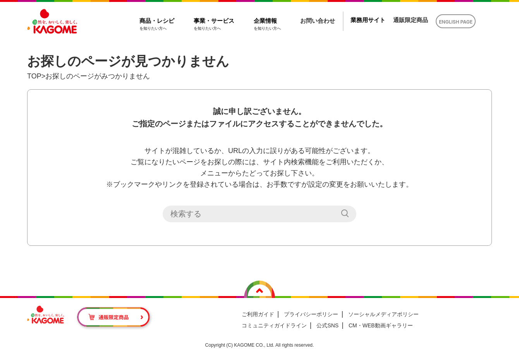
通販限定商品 (410, 20)
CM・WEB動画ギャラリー (381, 325)
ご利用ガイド (258, 314)
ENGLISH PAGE (456, 22)
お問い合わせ (317, 20)
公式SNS (327, 325)
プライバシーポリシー (311, 314)
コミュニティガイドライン (274, 325)
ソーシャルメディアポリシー (383, 314)
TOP (34, 76)
